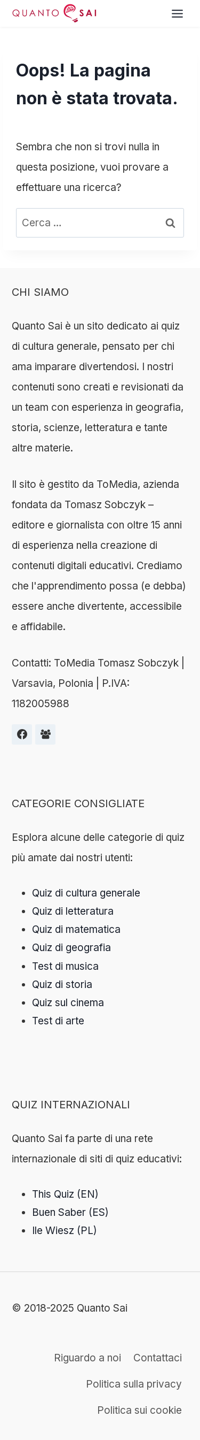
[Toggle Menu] (177, 14)
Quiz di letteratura (73, 911)
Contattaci (157, 1358)
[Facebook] (22, 734)
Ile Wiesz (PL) (64, 1230)
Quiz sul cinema (68, 1003)
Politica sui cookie (139, 1410)
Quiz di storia (62, 984)
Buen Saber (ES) (70, 1212)
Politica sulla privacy (134, 1384)
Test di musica (65, 966)
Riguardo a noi (87, 1358)
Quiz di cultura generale (86, 893)
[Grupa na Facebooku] (45, 734)
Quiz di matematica (76, 929)
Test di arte (58, 1021)
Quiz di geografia (71, 947)
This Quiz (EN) (65, 1194)
